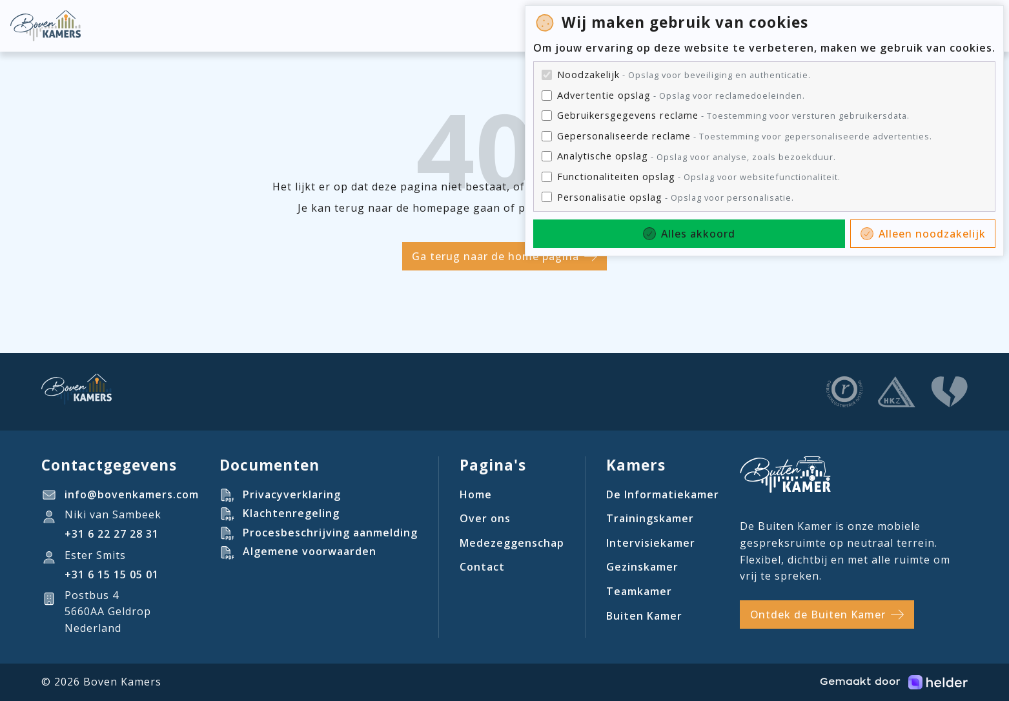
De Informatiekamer (662, 494)
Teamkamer (639, 591)
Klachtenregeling (291, 513)
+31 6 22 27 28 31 (112, 534)
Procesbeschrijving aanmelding (330, 532)
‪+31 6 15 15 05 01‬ (112, 574)
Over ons (485, 518)
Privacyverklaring (292, 494)
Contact (482, 567)
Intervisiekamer (650, 543)
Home (476, 494)
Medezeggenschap (512, 543)
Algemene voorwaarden (309, 551)
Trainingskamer (650, 518)
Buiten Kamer (644, 616)
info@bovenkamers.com (132, 494)
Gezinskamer (642, 567)
